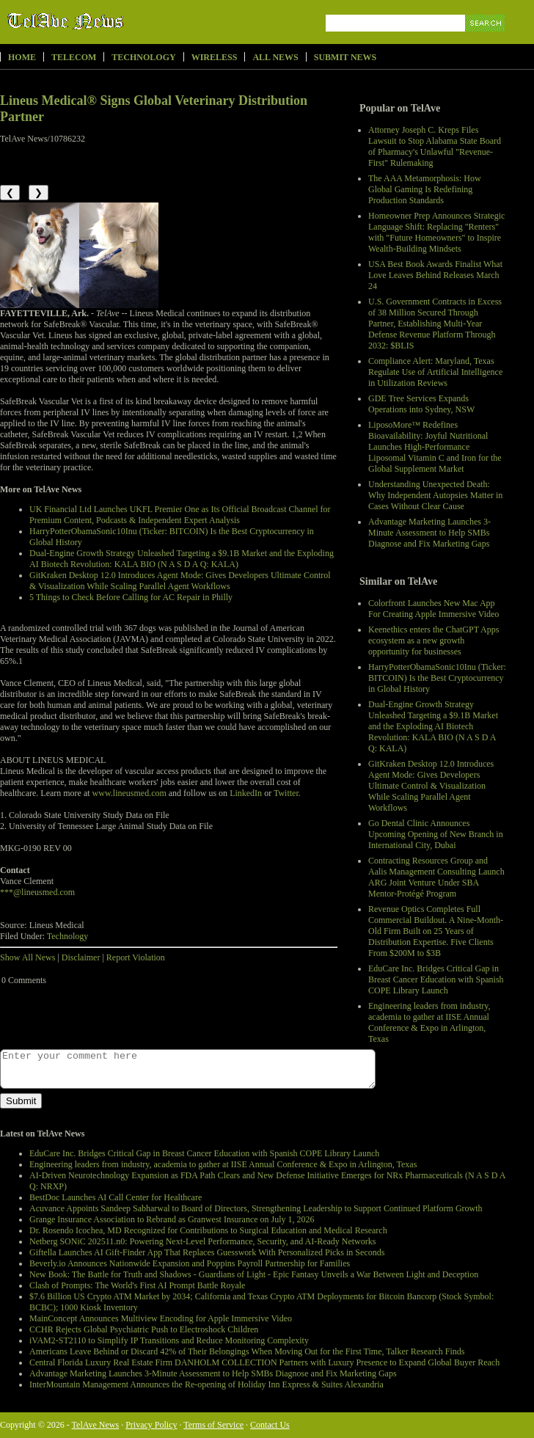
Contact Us (270, 1425)
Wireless (214, 57)
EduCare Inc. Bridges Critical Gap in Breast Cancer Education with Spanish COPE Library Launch (436, 979)
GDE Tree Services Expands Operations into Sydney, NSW (421, 404)
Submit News (345, 57)
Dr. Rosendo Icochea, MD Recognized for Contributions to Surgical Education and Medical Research (208, 1230)
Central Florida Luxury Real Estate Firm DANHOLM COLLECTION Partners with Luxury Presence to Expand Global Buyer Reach (264, 1362)
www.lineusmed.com (129, 793)
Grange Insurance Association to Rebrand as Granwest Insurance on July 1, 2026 (172, 1219)
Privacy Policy (151, 1425)
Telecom (73, 57)
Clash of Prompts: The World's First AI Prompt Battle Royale (137, 1285)
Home (22, 57)
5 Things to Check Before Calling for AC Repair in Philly (131, 597)
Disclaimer (81, 957)
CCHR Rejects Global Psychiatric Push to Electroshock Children (143, 1329)
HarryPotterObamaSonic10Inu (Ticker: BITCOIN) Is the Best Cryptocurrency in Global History (437, 678)
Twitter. (287, 793)
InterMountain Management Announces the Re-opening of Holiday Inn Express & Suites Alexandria (206, 1384)
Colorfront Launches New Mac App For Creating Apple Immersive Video (433, 608)
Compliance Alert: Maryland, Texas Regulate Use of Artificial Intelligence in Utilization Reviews (435, 372)
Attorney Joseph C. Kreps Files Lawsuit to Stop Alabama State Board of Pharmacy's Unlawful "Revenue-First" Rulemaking (434, 146)
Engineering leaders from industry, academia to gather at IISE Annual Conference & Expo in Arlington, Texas (429, 1022)
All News (275, 57)
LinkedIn (246, 793)
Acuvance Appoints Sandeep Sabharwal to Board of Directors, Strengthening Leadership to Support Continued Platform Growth (256, 1208)
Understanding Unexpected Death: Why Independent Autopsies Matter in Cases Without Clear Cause (435, 495)
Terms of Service (213, 1425)
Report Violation (135, 957)
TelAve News (108, 21)
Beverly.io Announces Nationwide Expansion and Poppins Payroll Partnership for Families (189, 1263)
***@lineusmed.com (37, 892)
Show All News (27, 957)
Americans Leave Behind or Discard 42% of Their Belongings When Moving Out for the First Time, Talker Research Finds (246, 1351)
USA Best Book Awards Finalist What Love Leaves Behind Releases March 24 (435, 275)
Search (486, 40)
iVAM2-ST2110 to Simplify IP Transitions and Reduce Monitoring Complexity (169, 1340)
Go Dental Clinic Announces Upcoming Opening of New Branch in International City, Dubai (435, 834)
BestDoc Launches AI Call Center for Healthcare (115, 1197)
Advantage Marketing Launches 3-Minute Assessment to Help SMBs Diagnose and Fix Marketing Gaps (429, 533)
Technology (143, 57)
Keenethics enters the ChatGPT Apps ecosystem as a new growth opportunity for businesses (433, 640)
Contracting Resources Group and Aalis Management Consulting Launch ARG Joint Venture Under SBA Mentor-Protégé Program (436, 877)
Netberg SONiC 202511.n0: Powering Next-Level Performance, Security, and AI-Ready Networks (202, 1241)
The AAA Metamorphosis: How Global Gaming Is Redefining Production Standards (424, 189)
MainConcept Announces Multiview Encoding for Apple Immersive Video (160, 1318)
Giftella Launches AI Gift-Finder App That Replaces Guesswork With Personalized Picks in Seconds (206, 1252)
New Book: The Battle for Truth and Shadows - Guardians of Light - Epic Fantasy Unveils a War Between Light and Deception (253, 1274)
